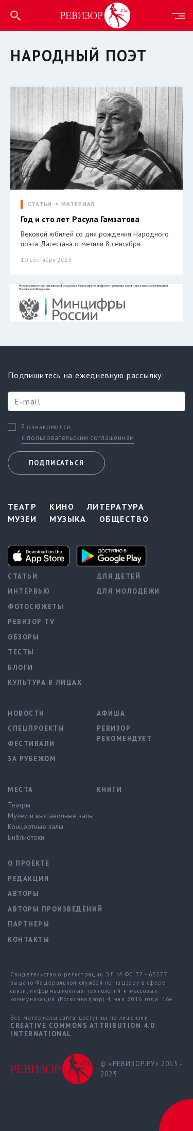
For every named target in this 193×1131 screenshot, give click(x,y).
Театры (19, 804)
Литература (115, 506)
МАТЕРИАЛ (78, 204)
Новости (26, 713)
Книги (109, 789)
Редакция (28, 878)
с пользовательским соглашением (78, 437)
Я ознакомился (46, 427)
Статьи (23, 576)
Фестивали (31, 743)
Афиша (111, 713)
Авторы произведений (44, 909)
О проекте (29, 863)
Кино (61, 506)
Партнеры (28, 924)
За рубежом (32, 758)
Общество (124, 519)
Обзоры (23, 637)
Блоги (20, 667)
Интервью (29, 591)
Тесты (21, 652)
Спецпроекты (36, 728)
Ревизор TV (31, 621)
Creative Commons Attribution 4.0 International (82, 1029)
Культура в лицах (44, 682)
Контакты (28, 939)
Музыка (67, 519)
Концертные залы (35, 826)
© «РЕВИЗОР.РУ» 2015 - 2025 (141, 1068)
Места (20, 789)
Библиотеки (26, 837)
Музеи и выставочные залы (44, 815)
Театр (22, 506)
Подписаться (56, 463)
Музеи (22, 519)
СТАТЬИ (40, 204)
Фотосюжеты (36, 606)
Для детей (119, 576)
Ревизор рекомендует (124, 733)
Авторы (23, 893)
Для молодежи (128, 591)
